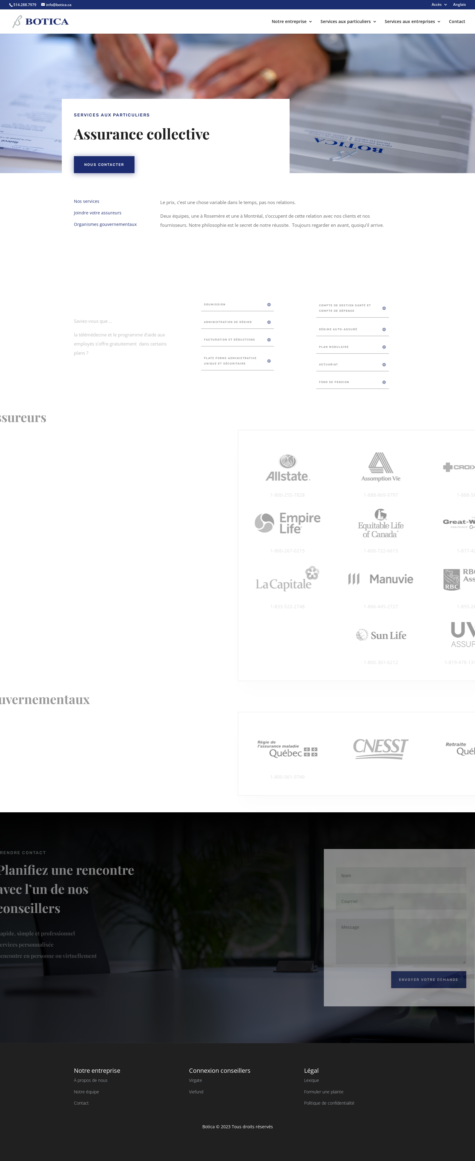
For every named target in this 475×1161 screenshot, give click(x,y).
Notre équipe (86, 1092)
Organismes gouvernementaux (91, 224)
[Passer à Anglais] (459, 6)
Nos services (72, 201)
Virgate (195, 1080)
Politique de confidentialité (329, 1103)
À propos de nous (91, 1080)
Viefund (196, 1092)
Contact (457, 21)
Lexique (311, 1080)
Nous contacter (178, 165)
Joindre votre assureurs (83, 213)
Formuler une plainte (324, 1092)
